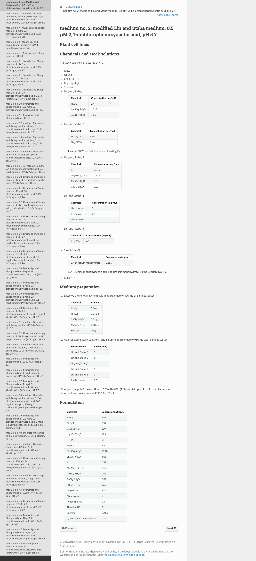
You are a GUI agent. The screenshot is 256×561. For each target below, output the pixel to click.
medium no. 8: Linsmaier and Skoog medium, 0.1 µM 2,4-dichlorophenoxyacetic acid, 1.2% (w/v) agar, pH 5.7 (24, 80)
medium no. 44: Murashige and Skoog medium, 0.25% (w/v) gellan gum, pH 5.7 (24, 493)
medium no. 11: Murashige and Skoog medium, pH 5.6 (22, 116)
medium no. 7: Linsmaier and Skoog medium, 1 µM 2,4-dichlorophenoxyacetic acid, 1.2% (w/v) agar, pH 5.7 (24, 66)
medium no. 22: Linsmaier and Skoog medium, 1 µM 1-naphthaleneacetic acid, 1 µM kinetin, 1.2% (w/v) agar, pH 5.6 (25, 207)
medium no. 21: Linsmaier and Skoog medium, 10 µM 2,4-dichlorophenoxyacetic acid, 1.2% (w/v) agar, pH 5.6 (25, 193)
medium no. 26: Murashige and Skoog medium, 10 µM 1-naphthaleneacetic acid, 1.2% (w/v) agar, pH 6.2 (24, 273)
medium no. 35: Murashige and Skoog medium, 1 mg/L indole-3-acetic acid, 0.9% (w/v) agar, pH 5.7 (24, 373)
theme (94, 551)
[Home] (61, 6)
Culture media (74, 6)
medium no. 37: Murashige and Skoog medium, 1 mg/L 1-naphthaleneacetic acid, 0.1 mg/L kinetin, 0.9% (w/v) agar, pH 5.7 (23, 386)
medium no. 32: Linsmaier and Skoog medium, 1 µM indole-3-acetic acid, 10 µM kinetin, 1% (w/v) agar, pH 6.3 (25, 336)
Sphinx (76, 551)
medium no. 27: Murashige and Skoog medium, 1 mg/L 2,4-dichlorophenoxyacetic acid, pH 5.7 (24, 285)
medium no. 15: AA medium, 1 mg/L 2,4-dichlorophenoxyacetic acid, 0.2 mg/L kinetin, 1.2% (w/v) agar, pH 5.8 (25, 169)
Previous (69, 528)
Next (171, 528)
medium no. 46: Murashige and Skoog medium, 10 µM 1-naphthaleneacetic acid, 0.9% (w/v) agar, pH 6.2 (24, 520)
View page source (167, 15)
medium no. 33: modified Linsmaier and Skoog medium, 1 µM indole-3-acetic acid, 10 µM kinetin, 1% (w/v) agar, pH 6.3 (25, 349)
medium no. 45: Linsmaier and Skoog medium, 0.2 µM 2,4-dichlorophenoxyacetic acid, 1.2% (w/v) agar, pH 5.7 (25, 506)
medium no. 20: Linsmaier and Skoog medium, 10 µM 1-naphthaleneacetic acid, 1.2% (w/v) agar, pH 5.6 (25, 180)
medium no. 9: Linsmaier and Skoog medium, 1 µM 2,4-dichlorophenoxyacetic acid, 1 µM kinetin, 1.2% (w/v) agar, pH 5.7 (24, 94)
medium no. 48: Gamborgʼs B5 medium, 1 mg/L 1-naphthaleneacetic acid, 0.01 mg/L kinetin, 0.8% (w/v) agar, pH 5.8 (24, 548)
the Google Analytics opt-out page (123, 555)
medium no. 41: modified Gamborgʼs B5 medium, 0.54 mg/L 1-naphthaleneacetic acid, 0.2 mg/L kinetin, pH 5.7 (25, 449)
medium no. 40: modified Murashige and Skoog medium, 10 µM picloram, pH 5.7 (25, 436)
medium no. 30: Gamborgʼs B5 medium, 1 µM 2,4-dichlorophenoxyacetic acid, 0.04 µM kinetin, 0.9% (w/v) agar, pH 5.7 (25, 313)
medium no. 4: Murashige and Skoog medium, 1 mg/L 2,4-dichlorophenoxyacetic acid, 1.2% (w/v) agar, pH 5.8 (25, 32)
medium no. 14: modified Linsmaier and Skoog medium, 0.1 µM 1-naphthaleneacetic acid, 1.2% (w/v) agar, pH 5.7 (24, 156)
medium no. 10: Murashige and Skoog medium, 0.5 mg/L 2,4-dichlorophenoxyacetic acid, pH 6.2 (24, 107)
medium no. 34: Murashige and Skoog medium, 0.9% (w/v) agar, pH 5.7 (24, 361)
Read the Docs (121, 551)
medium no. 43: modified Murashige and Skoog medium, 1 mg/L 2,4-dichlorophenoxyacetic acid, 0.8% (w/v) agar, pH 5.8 (25, 480)
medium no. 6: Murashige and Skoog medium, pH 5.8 (25, 54)
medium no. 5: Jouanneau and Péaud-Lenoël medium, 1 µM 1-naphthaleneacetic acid (22, 45)
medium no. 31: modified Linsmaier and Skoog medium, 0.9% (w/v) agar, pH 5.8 (25, 325)
